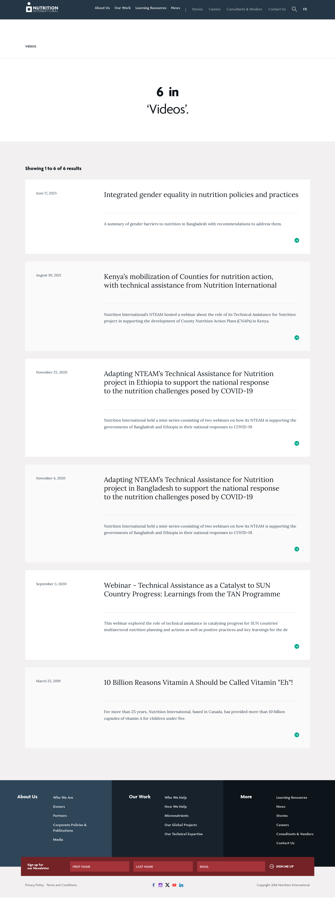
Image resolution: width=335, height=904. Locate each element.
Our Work (119, 9)
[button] (294, 9)
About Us (97, 9)
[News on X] (167, 891)
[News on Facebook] (153, 891)
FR (305, 9)
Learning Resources (149, 9)
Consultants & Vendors (244, 9)
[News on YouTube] (174, 891)
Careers (215, 9)
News (174, 9)
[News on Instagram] (160, 891)
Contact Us (277, 9)
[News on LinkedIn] (181, 891)
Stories (197, 9)
